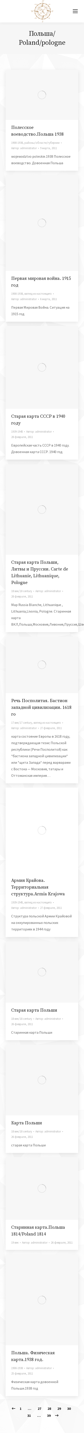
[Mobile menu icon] (75, 11)
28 (49, 1408)
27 (39, 1408)
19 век (15, 1242)
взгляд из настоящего (38, 294)
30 (69, 1408)
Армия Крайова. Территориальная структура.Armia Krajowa (38, 887)
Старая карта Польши (34, 1010)
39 (49, 1415)
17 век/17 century (21, 723)
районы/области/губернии (42, 143)
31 (29, 1415)
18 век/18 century (21, 591)
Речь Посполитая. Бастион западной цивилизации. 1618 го (41, 707)
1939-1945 (17, 431)
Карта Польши (26, 1123)
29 (59, 1408)
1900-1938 (17, 143)
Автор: (24, 148)
